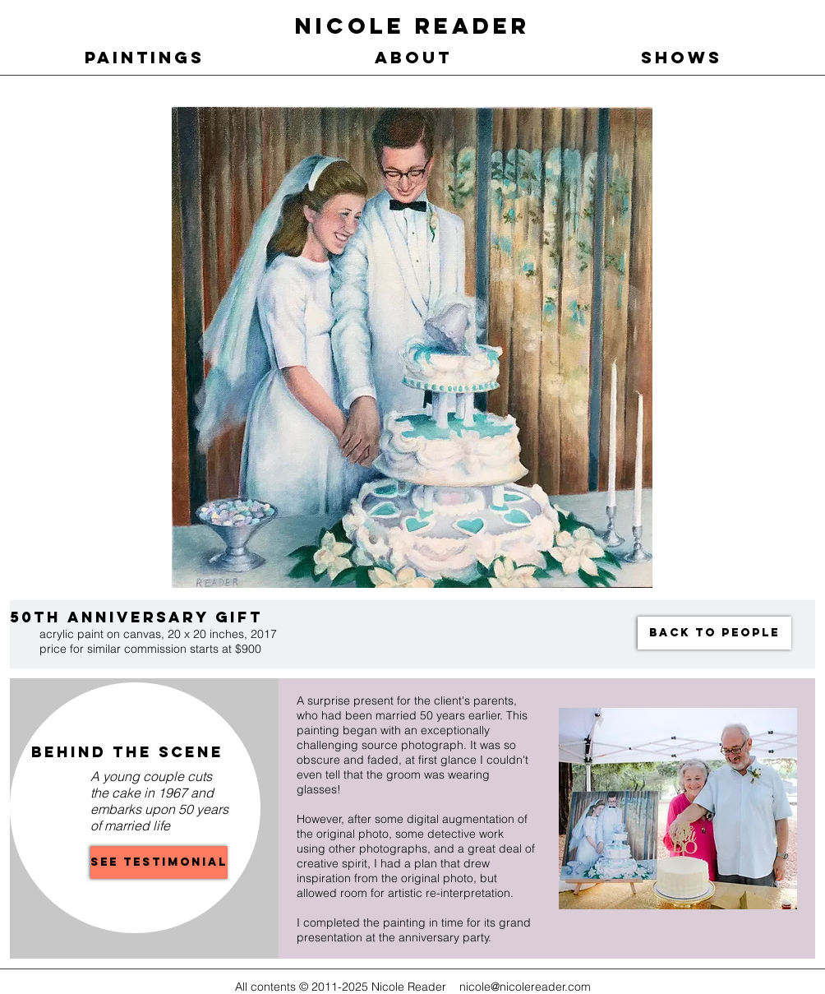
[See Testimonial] (159, 862)
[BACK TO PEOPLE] (714, 633)
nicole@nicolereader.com (525, 986)
